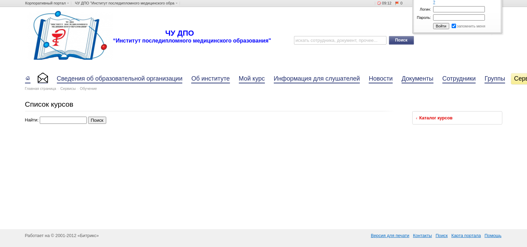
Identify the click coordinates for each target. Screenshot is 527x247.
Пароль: (424, 17)
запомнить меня (471, 26)
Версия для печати (390, 235)
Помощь (493, 235)
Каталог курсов (436, 117)
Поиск (442, 235)
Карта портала (466, 235)
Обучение (88, 88)
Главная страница (40, 88)
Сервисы (68, 88)
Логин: (425, 9)
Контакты (422, 235)
